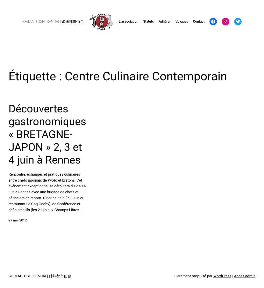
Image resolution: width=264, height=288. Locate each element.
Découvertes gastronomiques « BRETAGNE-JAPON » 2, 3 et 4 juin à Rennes (47, 134)
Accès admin (245, 276)
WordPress (222, 276)
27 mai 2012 (18, 220)
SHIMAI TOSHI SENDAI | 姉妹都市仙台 (53, 21)
